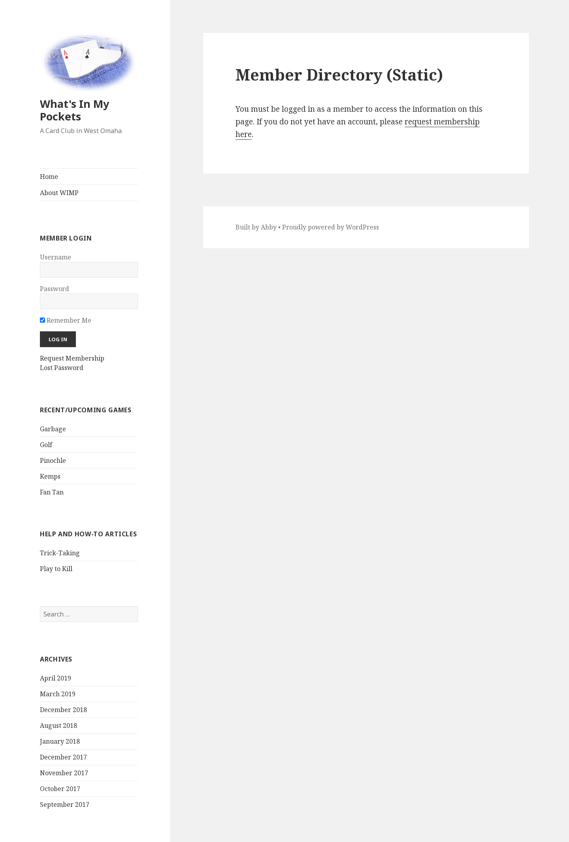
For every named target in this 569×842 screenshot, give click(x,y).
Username (55, 257)
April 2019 (55, 678)
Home (49, 176)
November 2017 (64, 773)
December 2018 (63, 709)
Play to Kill (56, 568)
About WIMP (59, 192)
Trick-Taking (60, 553)
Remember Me (65, 320)
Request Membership (72, 358)
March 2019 (57, 694)
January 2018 (60, 741)
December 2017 (63, 757)
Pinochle (53, 460)
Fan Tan (52, 492)
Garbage (53, 429)
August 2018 (58, 725)
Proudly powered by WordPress (330, 227)
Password (54, 288)
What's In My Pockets (74, 110)
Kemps (50, 476)
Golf (46, 444)
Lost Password (61, 367)
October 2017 (60, 788)
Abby (269, 227)
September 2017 (64, 804)
